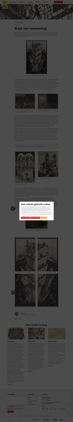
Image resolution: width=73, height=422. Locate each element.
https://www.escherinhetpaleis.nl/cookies (43, 214)
